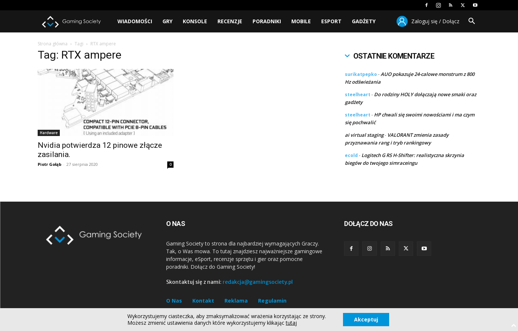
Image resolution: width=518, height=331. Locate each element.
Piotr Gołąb (49, 164)
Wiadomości (134, 21)
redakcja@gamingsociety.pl (258, 282)
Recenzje (229, 21)
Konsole (195, 21)
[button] (472, 21)
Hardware (49, 132)
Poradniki (267, 21)
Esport (331, 21)
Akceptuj (366, 319)
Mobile (301, 21)
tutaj (291, 323)
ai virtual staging (364, 135)
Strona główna (53, 44)
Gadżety (363, 21)
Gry (167, 21)
